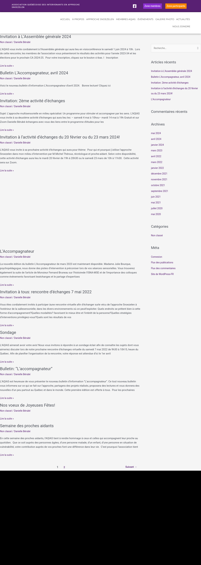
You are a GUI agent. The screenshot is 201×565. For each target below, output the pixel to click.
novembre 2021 (160, 184)
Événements (145, 23)
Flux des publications (163, 267)
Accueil (65, 23)
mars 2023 (157, 155)
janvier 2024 (158, 149)
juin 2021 (156, 201)
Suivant (130, 471)
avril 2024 (156, 143)
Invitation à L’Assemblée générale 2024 (38, 40)
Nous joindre (181, 31)
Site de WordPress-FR (163, 278)
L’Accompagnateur (18, 255)
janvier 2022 (158, 172)
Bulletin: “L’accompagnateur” (28, 373)
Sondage (8, 336)
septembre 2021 (160, 195)
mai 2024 (156, 138)
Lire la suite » (7, 70)
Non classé (6, 46)
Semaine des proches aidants (29, 429)
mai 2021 (156, 207)
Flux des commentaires (164, 273)
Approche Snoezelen (100, 23)
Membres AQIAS (126, 23)
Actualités (183, 23)
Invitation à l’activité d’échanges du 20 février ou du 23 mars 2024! (65, 141)
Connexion (157, 261)
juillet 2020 (157, 213)
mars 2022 (157, 166)
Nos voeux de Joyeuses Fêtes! (30, 409)
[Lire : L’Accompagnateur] (70, 214)
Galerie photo (164, 23)
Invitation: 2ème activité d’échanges (35, 105)
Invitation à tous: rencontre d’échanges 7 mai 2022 (50, 296)
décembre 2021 (160, 178)
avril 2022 (156, 161)
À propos (78, 23)
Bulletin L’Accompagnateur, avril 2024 (37, 77)
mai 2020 (156, 218)
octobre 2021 (158, 190)
